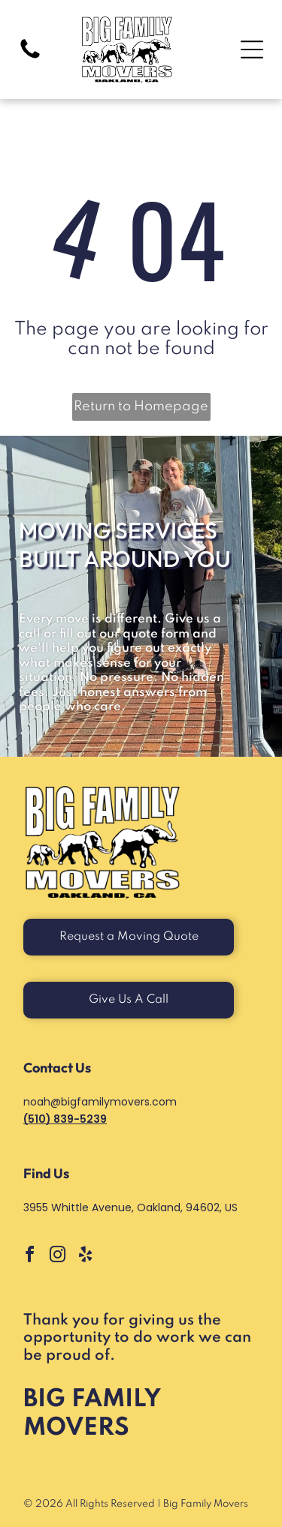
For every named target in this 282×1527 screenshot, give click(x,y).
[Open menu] (252, 49)
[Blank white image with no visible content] (30, 58)
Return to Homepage (141, 406)
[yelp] (85, 1256)
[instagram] (57, 1256)
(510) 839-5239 (65, 1119)
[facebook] (29, 1256)
